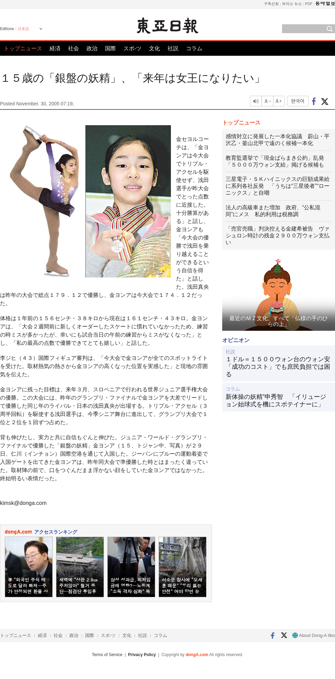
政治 (91, 48)
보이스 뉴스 (292, 3)
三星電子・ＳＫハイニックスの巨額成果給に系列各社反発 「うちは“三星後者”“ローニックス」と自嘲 (278, 186)
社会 (73, 48)
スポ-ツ (132, 48)
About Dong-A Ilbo (313, 635)
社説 (173, 48)
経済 (55, 48)
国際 (110, 48)
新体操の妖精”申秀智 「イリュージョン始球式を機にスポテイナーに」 (276, 400)
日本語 (23, 29)
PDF (308, 3)
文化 (154, 48)
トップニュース (23, 48)
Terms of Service (107, 654)
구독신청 (271, 3)
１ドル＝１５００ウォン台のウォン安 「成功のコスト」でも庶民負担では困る (279, 366)
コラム (194, 48)
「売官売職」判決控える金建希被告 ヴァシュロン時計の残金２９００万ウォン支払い (278, 235)
